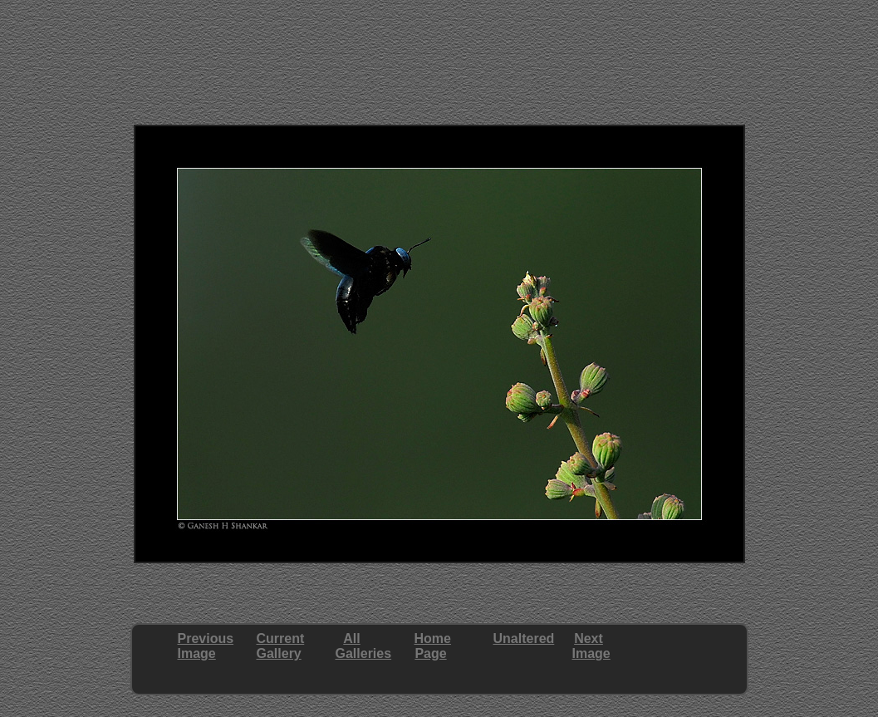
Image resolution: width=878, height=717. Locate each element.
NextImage (591, 646)
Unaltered (524, 638)
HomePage (432, 646)
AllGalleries (364, 646)
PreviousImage (206, 646)
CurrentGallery (281, 646)
